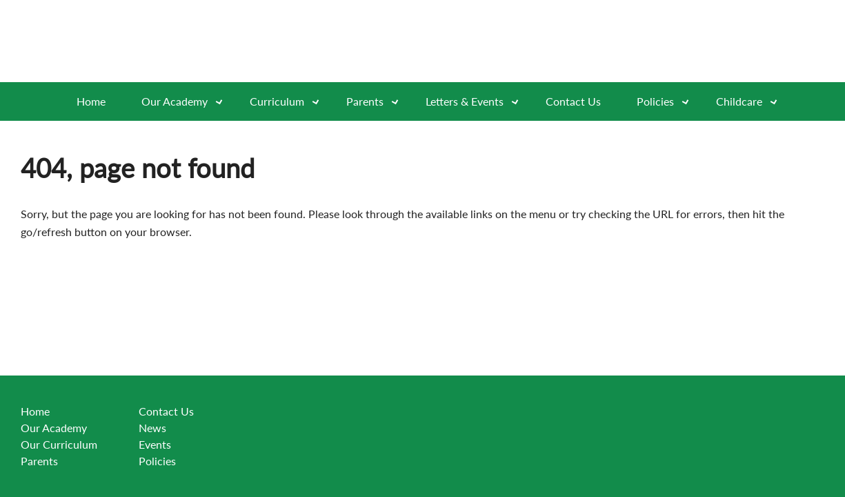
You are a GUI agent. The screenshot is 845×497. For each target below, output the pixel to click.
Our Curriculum (59, 444)
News (152, 427)
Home (91, 101)
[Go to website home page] (159, 41)
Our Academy (186, 101)
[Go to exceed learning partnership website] (697, 41)
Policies (667, 101)
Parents (39, 460)
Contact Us (573, 101)
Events (155, 444)
